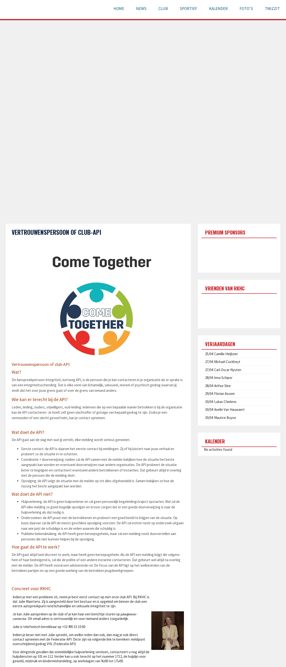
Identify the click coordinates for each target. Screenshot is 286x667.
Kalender (218, 8)
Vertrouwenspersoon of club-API (56, 232)
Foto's (246, 8)
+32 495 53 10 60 (73, 626)
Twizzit (272, 8)
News (141, 8)
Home (118, 8)
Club (163, 8)
